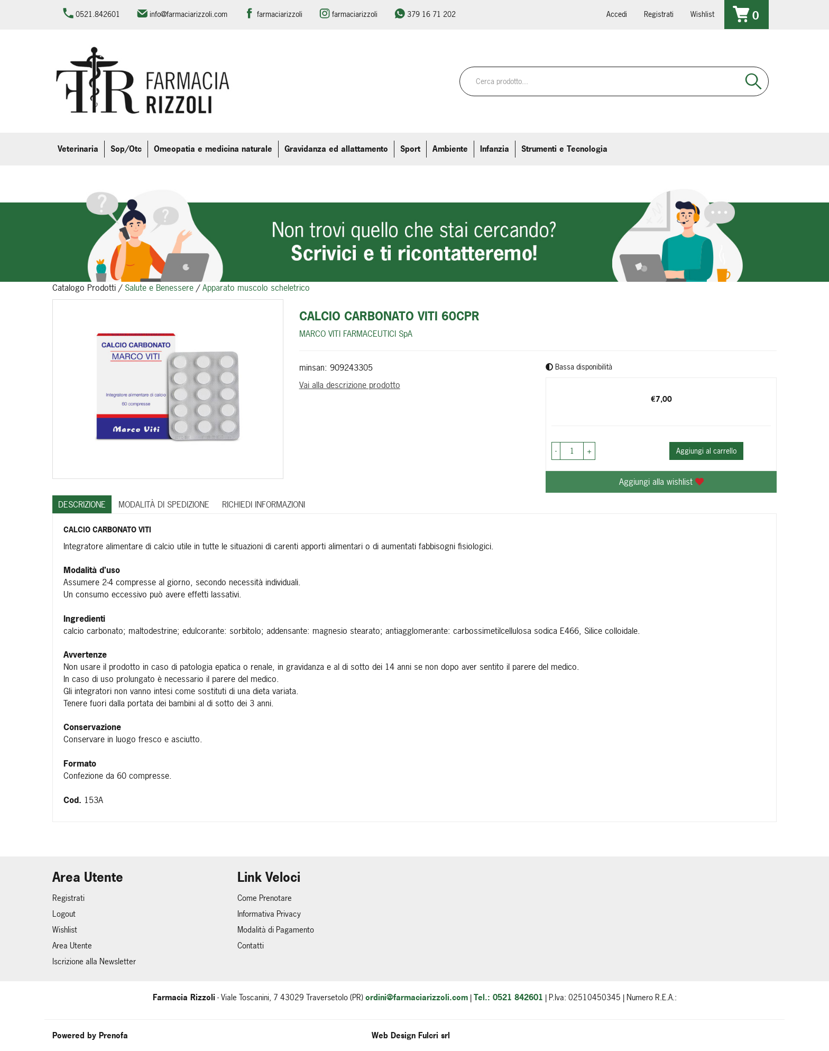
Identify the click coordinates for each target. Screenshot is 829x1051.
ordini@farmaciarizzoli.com (416, 997)
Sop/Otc (126, 148)
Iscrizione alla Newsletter (94, 961)
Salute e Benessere (159, 287)
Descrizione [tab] (82, 504)
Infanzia (494, 148)
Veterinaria (78, 148)
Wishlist (702, 14)
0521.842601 (98, 14)
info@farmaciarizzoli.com (188, 14)
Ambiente (450, 148)
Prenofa (113, 1035)
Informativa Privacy (269, 913)
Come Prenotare (264, 898)
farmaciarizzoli (279, 14)
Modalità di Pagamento (275, 929)
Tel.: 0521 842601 (508, 997)
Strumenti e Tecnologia (564, 148)
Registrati (659, 14)
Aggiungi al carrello (706, 451)
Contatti (250, 945)
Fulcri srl (434, 1035)
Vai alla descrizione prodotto (349, 385)
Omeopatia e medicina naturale (213, 148)
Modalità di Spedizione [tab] (163, 504)
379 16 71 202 (431, 14)
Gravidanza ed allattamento (336, 148)
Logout (64, 913)
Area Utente (72, 945)
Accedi (616, 14)
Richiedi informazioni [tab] (263, 504)
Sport (410, 148)
